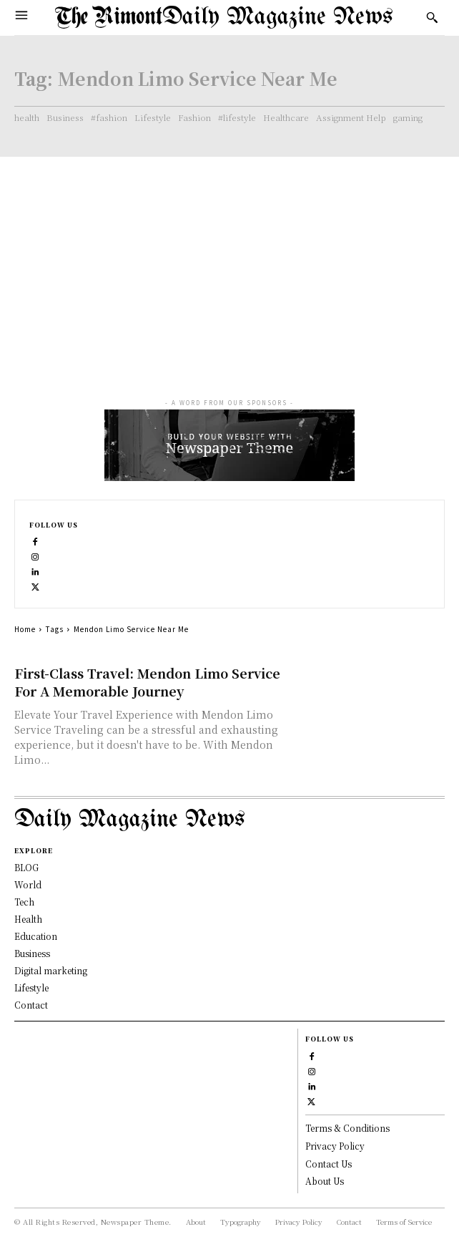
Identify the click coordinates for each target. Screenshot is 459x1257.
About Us (324, 1181)
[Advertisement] (229, 264)
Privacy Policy (335, 1146)
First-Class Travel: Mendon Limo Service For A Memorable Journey (147, 682)
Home (25, 628)
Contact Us (328, 1163)
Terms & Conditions (347, 1128)
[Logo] (224, 17)
